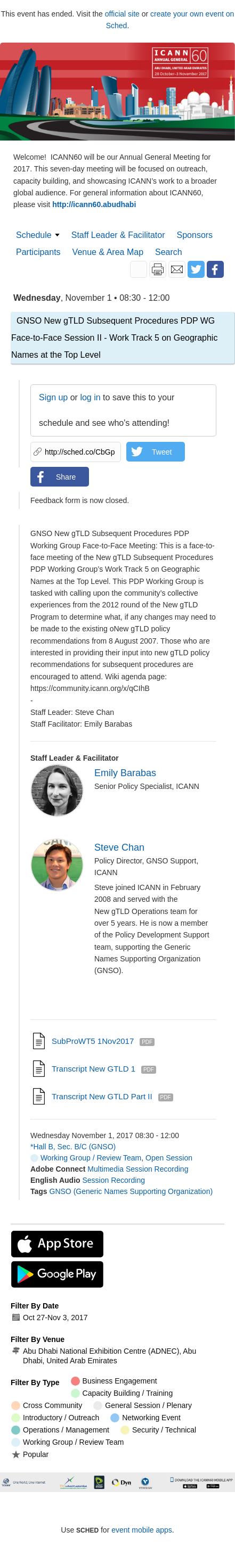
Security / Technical (158, 1430)
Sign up (53, 397)
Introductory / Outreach (55, 1417)
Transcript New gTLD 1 (93, 1068)
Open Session (168, 1158)
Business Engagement (114, 1381)
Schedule (34, 235)
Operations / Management (60, 1430)
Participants (38, 252)
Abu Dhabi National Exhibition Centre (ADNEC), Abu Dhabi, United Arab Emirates (103, 1356)
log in (90, 397)
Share (66, 477)
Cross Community (46, 1405)
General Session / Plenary (142, 1405)
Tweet (162, 452)
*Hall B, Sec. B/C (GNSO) (73, 1146)
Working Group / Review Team (85, 1158)
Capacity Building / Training (122, 1393)
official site (122, 14)
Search (168, 252)
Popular (29, 1454)
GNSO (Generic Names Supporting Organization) (131, 1191)
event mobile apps (141, 1530)
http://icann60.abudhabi (94, 204)
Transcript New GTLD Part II (102, 1096)
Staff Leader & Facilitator (118, 235)
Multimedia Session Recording (137, 1169)
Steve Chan (119, 847)
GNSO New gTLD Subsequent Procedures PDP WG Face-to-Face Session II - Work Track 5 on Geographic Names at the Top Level (114, 337)
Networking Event (145, 1417)
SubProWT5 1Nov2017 (93, 1040)
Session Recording (113, 1180)
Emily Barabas (125, 773)
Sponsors (195, 235)
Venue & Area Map (107, 252)
